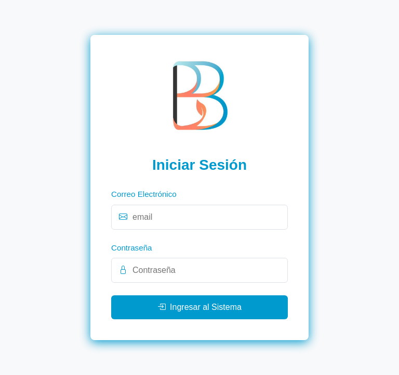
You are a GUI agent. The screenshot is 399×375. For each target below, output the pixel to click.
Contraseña (131, 247)
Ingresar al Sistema (199, 307)
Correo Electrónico (144, 194)
